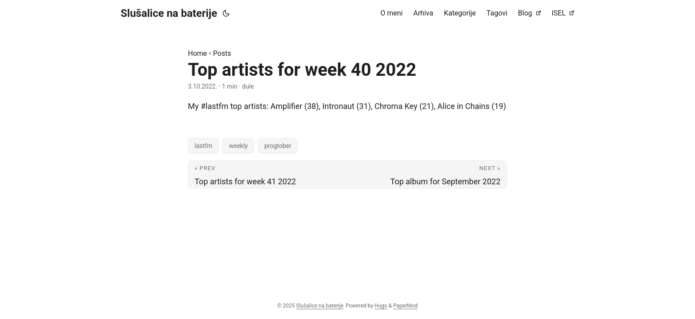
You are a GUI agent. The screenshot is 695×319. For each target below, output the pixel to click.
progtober (277, 145)
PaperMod (405, 306)
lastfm (203, 145)
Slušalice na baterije (169, 13)
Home (197, 53)
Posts (222, 53)
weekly (238, 145)
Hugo (381, 306)
